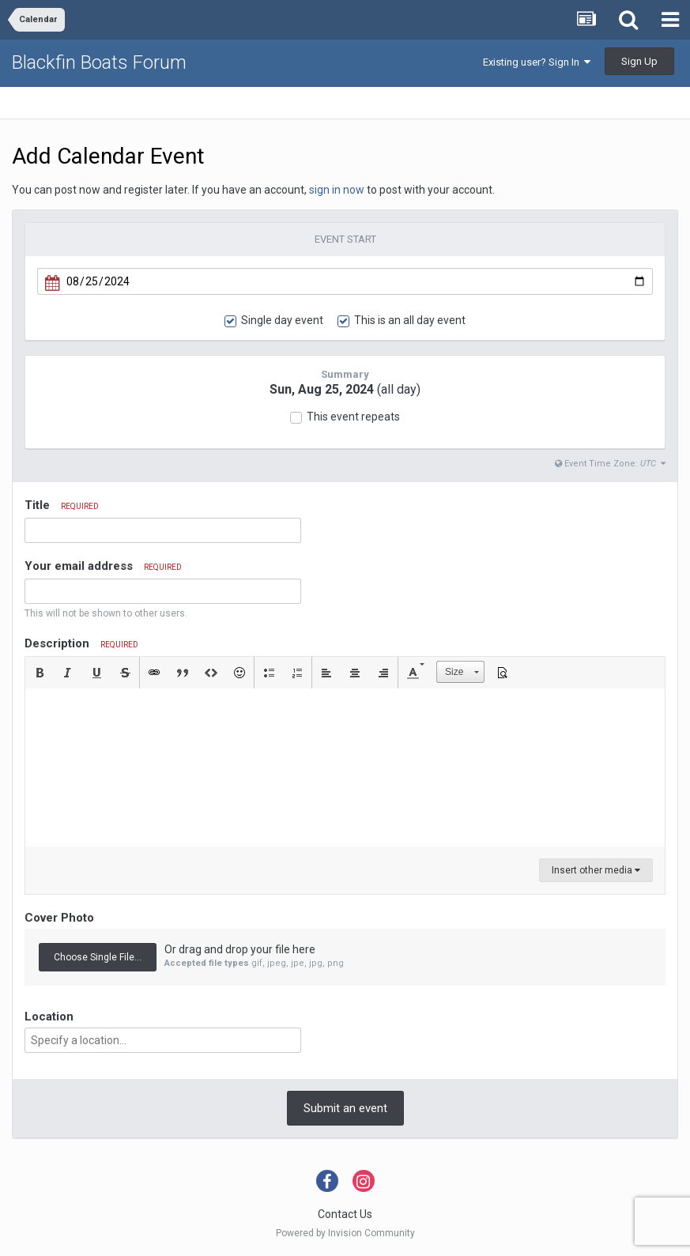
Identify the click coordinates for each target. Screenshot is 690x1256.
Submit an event (345, 1108)
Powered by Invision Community (345, 1233)
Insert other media (596, 870)
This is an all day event (410, 320)
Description (81, 643)
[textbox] (345, 767)
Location (49, 1016)
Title (62, 505)
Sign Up (639, 61)
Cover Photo (59, 918)
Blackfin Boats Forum (99, 62)
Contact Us (345, 1214)
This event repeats (353, 416)
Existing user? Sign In (536, 62)
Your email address (103, 566)
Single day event (282, 320)
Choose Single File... (97, 957)
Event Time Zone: (610, 463)
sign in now (336, 189)
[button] (39, 672)
